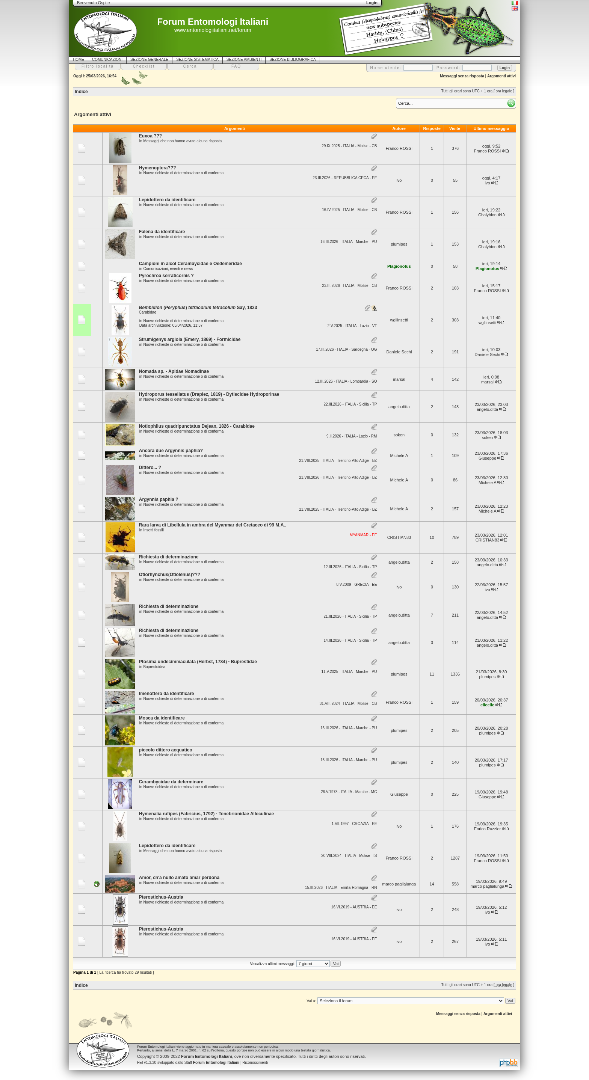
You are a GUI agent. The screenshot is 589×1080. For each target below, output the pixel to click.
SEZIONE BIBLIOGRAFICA (292, 59)
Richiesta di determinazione (169, 557)
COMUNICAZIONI (107, 59)
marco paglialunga (399, 884)
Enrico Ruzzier (487, 829)
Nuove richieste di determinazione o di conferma (183, 173)
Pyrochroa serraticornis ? (166, 275)
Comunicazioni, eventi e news (168, 269)
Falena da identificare (162, 231)
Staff (212, 1062)
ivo (399, 180)
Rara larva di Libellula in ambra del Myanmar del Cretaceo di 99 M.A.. (212, 525)
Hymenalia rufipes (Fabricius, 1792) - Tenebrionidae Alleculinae (206, 813)
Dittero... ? (150, 467)
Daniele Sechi (399, 352)
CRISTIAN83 (399, 537)
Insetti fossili (153, 530)
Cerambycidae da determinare (171, 781)
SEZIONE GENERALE (149, 59)
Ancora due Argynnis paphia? (171, 450)
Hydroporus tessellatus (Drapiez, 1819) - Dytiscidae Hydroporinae (209, 394)
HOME (78, 59)
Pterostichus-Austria (161, 897)
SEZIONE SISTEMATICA (197, 59)
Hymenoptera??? (157, 167)
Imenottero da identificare (166, 693)
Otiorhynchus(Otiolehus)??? (169, 574)
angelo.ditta (399, 406)
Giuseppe (487, 458)
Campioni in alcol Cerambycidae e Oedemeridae (190, 263)
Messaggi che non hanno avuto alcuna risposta (182, 141)
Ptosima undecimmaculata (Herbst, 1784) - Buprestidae (198, 661)
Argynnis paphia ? (158, 499)
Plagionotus (399, 266)
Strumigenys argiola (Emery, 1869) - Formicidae (190, 339)
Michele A (399, 455)
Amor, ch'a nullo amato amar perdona (179, 877)
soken (399, 435)
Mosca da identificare (162, 718)
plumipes (399, 244)
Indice (81, 91)
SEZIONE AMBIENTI (244, 59)
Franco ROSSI (399, 148)
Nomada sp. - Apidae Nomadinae (174, 371)
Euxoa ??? (150, 136)
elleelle (487, 705)
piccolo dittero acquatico (165, 750)
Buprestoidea (154, 667)
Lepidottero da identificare (167, 199)
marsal (399, 379)
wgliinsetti (399, 320)
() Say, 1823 (198, 307)
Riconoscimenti (255, 1062)
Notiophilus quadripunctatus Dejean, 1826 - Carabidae (197, 426)
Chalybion (487, 215)
